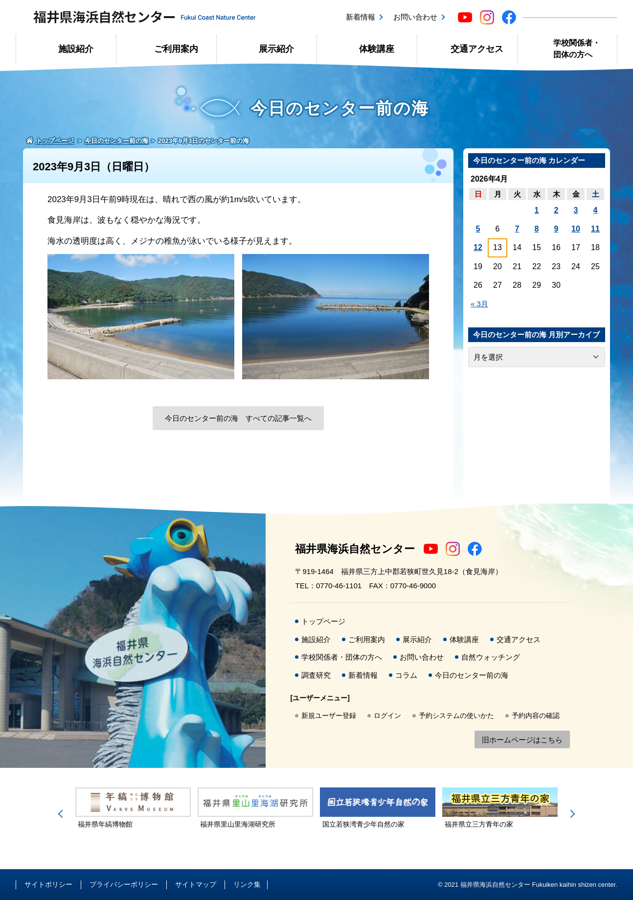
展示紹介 (276, 49)
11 (595, 229)
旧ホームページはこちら (522, 740)
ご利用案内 (176, 49)
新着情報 (360, 17)
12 (478, 247)
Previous (62, 814)
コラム (406, 675)
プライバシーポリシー (124, 884)
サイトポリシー (48, 884)
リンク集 (247, 884)
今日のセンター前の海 (471, 675)
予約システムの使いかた (456, 715)
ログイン (387, 715)
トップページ (323, 621)
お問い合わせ (415, 17)
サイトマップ (195, 884)
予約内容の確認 (536, 715)
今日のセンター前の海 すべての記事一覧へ (238, 418)
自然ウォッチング (490, 657)
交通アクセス (477, 49)
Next (571, 814)
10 (575, 229)
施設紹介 (75, 49)
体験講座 (376, 49)
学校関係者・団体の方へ (576, 49)
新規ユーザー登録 (328, 715)
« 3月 (479, 304)
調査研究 (316, 675)
